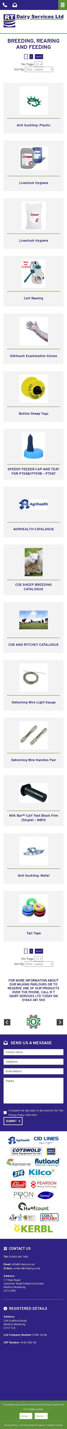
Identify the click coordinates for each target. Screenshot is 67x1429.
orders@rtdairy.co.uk (27, 1268)
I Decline (41, 1416)
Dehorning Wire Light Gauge (34, 702)
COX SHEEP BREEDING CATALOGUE (33, 587)
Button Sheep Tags (33, 414)
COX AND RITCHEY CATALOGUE (33, 645)
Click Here (31, 1115)
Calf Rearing (33, 298)
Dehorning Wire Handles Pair (33, 760)
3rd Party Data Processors (32, 1425)
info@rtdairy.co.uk (23, 1264)
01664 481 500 (33, 1000)
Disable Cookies (55, 1425)
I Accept (25, 1416)
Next (39, 56)
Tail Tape (33, 933)
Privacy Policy (11, 1425)
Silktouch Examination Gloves (33, 356)
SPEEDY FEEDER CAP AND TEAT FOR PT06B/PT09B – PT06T (33, 471)
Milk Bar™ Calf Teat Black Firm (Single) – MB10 (33, 818)
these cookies (36, 1409)
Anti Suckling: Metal (33, 876)
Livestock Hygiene (33, 183)
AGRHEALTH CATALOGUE (33, 529)
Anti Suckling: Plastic (33, 125)
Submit (13, 1121)
